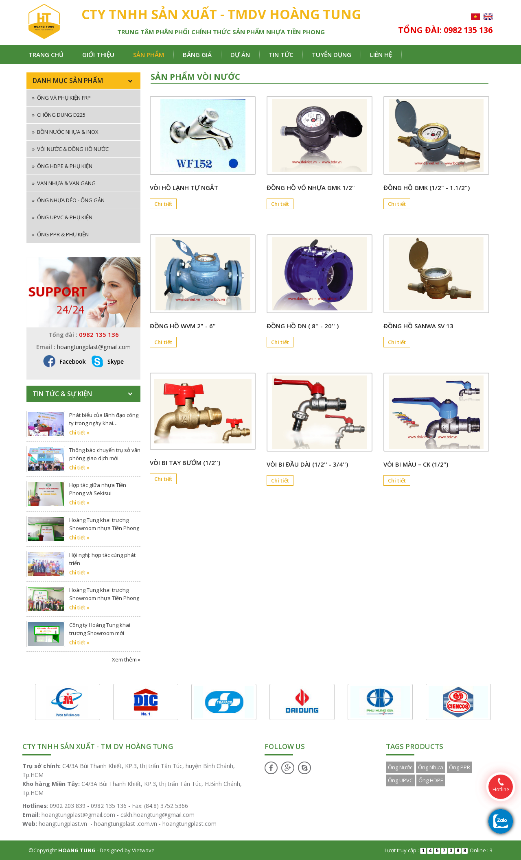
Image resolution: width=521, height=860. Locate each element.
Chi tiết (163, 203)
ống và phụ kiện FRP (61, 97)
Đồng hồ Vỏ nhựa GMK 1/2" (311, 187)
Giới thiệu (98, 54)
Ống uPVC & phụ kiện (62, 217)
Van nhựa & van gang (64, 183)
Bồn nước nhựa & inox (65, 131)
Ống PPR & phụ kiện (60, 234)
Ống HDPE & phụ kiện (62, 166)
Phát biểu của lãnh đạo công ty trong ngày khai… (103, 419)
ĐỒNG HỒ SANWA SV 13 (418, 326)
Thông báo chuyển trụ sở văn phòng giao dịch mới (104, 454)
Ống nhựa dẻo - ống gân (68, 200)
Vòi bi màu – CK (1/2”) (415, 464)
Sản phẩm (148, 54)
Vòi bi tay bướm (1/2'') (185, 462)
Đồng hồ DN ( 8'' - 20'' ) (303, 326)
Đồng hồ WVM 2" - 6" (183, 326)
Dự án (240, 54)
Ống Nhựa (430, 767)
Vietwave (143, 850)
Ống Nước (400, 767)
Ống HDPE (430, 780)
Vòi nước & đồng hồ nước (70, 149)
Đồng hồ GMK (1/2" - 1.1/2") (426, 187)
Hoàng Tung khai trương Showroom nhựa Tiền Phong (104, 524)
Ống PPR (459, 767)
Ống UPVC (400, 780)
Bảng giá (197, 54)
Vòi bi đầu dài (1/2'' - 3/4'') (307, 464)
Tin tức (281, 54)
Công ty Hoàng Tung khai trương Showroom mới (99, 629)
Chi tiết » (79, 432)
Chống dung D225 (58, 114)
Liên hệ (381, 54)
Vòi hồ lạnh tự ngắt (184, 187)
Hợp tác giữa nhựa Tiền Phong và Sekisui (97, 489)
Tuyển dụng (331, 54)
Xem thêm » (126, 659)
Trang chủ (45, 54)
